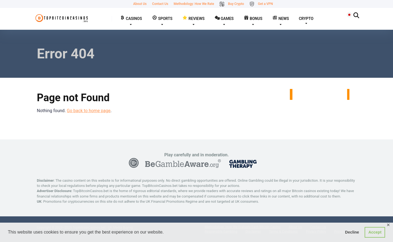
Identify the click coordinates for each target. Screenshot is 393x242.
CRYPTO (306, 18)
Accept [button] (375, 232)
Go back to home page (89, 110)
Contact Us (160, 4)
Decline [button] (352, 232)
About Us (140, 4)
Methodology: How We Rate (194, 4)
